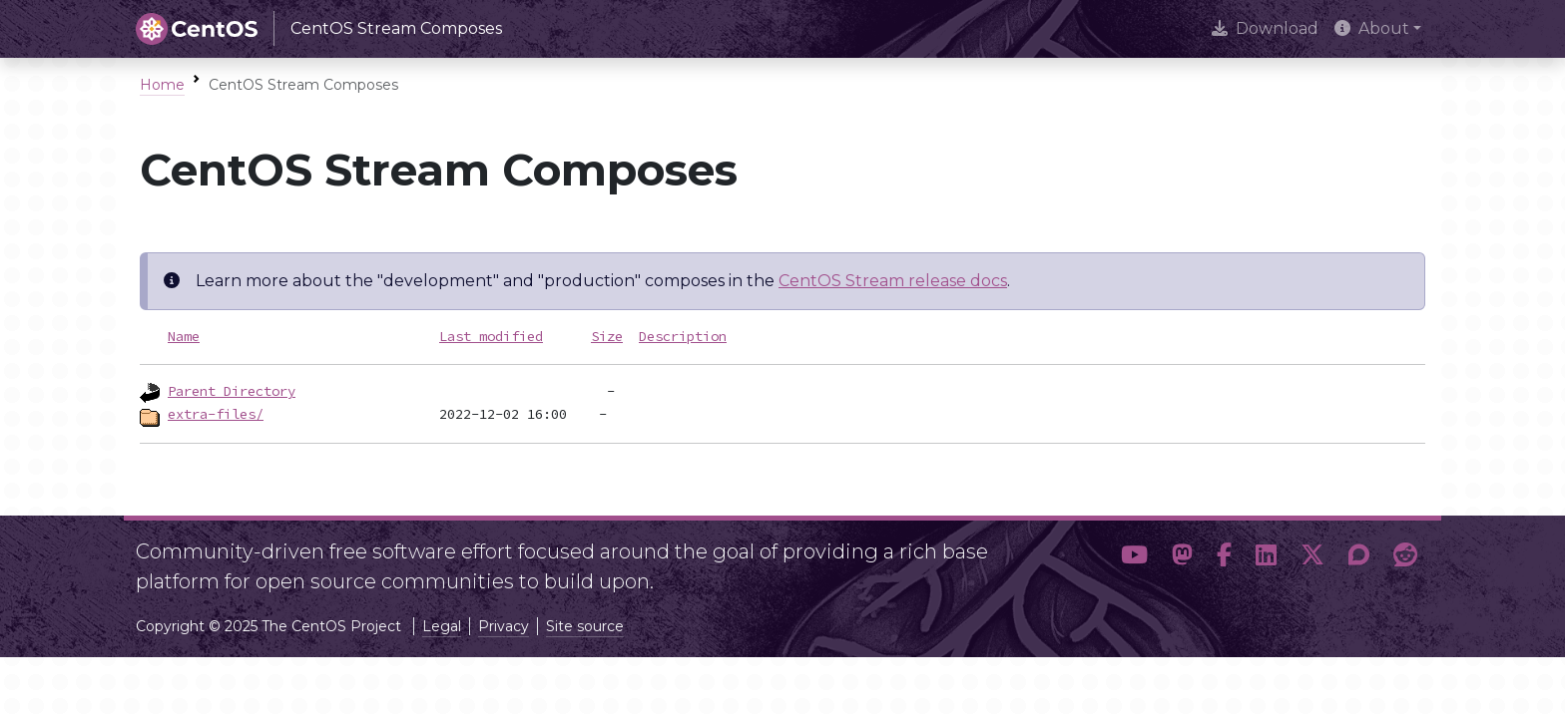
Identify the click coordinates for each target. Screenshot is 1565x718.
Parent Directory (231, 391)
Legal (441, 626)
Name (184, 336)
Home (162, 85)
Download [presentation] (1265, 28)
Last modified (491, 336)
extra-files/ (215, 414)
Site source (585, 626)
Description (683, 336)
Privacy (503, 626)
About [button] (1371, 28)
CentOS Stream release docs (893, 280)
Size (607, 336)
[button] (1134, 558)
